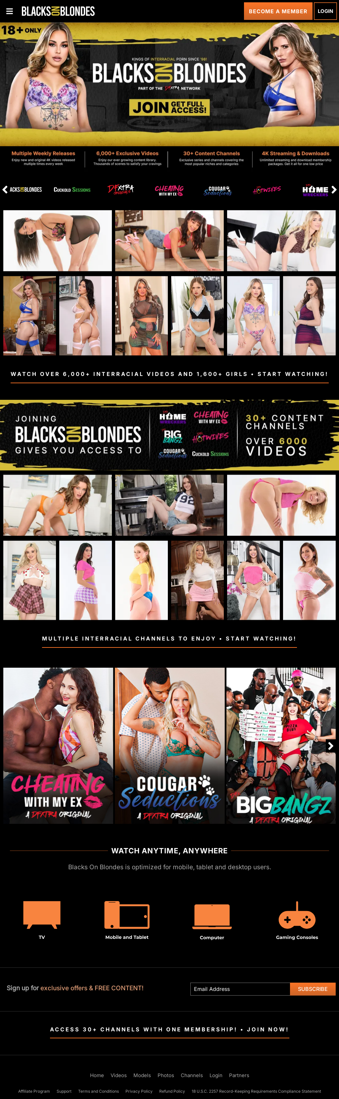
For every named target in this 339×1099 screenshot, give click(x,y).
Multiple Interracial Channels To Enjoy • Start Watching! (169, 638)
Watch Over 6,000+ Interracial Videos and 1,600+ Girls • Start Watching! (170, 374)
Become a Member (278, 11)
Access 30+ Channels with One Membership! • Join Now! (169, 1029)
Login (325, 11)
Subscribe (313, 989)
